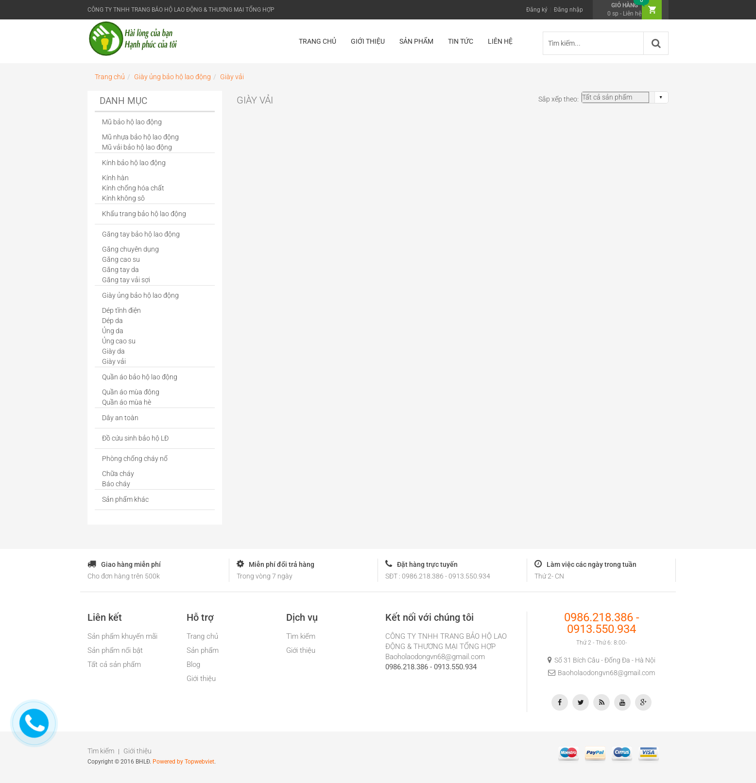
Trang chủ (202, 636)
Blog (193, 664)
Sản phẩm (203, 650)
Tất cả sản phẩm (114, 664)
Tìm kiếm (300, 636)
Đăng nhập (568, 9)
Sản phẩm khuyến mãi (122, 636)
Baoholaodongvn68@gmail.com (435, 656)
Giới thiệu (201, 678)
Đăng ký (537, 9)
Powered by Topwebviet (183, 761)
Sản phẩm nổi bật (115, 650)
